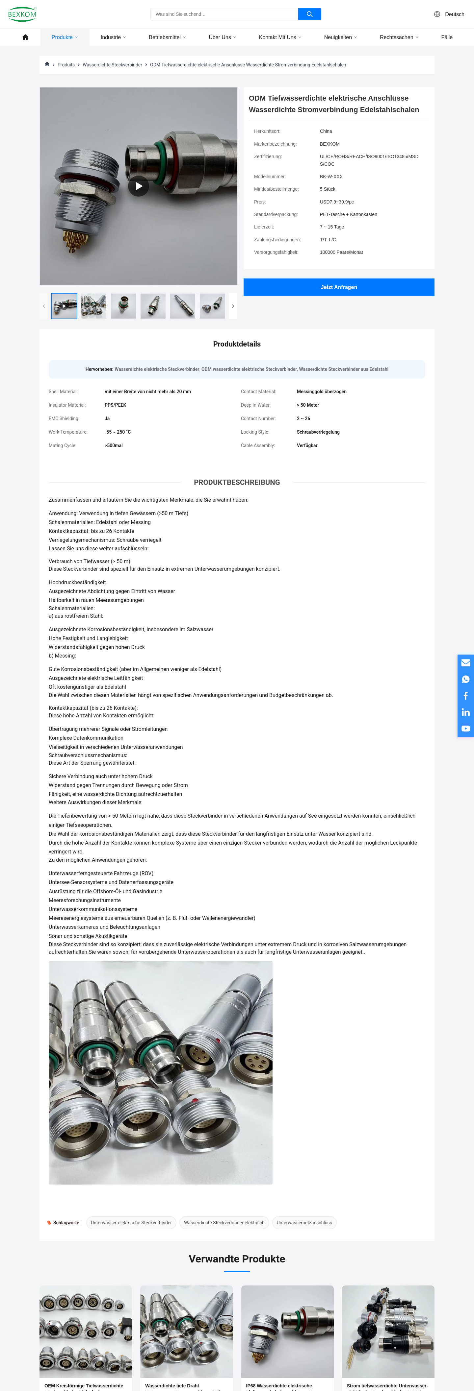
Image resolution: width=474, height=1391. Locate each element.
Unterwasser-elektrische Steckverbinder (131, 1222)
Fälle (447, 37)
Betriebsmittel (167, 37)
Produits (66, 64)
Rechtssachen (399, 37)
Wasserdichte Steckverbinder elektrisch (224, 1222)
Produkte (65, 37)
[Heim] (47, 64)
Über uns (223, 37)
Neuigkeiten (341, 37)
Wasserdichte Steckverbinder (112, 64)
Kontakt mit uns (280, 37)
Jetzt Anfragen (339, 287)
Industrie (113, 37)
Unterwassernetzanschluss (304, 1222)
